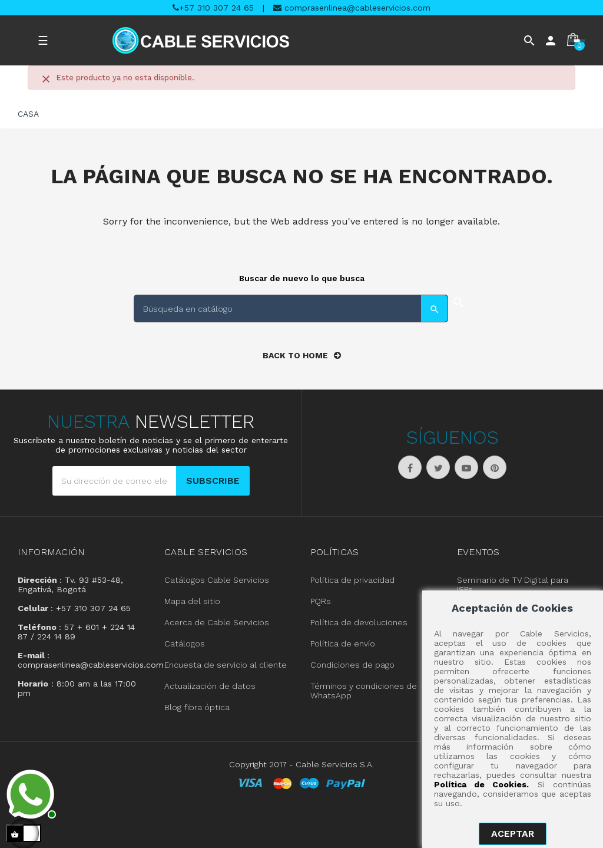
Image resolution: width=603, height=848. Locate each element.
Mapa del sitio (192, 600)
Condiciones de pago (352, 664)
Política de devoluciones (358, 621)
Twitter (438, 467)
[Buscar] (291, 308)
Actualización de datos (210, 685)
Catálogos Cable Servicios (216, 579)
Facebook (410, 467)
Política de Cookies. (481, 784)
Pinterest (494, 467)
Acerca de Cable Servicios (216, 621)
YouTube (466, 467)
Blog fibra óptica (197, 706)
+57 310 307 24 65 (213, 7)
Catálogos (184, 643)
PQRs (320, 600)
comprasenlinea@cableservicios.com (351, 7)
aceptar (512, 833)
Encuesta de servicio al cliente (225, 664)
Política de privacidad (352, 579)
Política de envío (342, 643)
